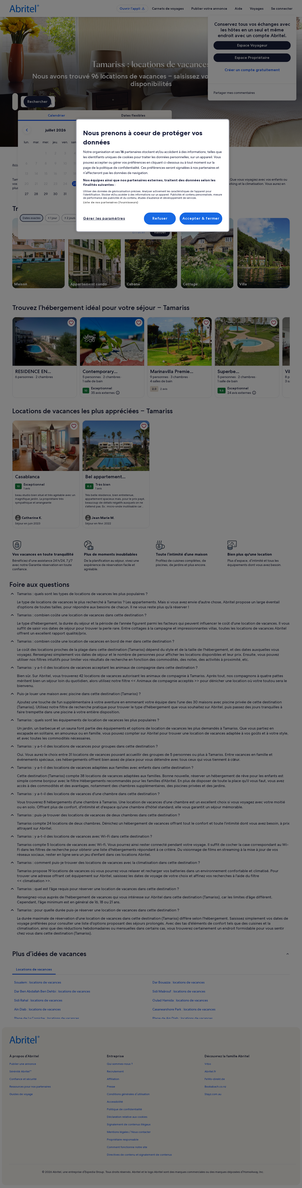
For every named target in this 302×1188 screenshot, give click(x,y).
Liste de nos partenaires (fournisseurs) (110, 202)
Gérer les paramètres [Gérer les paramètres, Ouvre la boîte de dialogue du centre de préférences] (104, 218)
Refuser (160, 218)
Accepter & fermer (200, 218)
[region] (152, 175)
